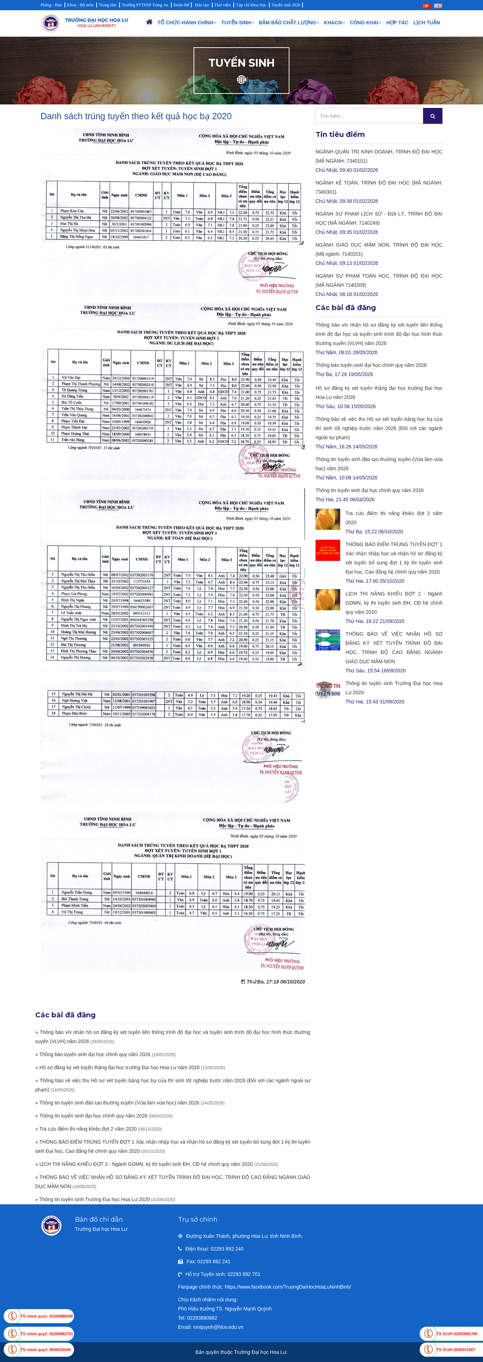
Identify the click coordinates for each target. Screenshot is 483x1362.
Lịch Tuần (427, 22)
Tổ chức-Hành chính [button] (187, 22)
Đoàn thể (181, 4)
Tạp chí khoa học (251, 4)
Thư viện (222, 4)
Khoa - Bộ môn (80, 4)
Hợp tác (397, 22)
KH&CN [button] (334, 22)
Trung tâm (107, 4)
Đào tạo (202, 4)
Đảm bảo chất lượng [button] (289, 22)
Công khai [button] (365, 22)
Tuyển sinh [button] (237, 22)
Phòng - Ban (51, 4)
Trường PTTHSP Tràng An (145, 4)
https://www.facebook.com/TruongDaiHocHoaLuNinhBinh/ (288, 1287)
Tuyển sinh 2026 (285, 4)
